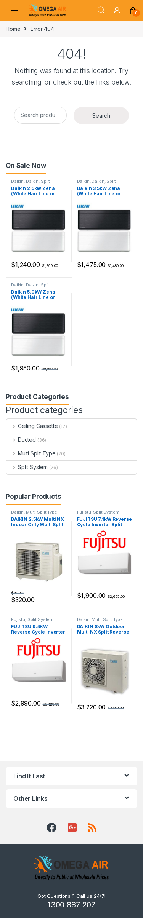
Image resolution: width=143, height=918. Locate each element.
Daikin (17, 181)
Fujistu (84, 512)
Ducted (21, 439)
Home (13, 29)
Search (101, 10)
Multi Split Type (31, 453)
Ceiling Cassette (32, 426)
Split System (27, 467)
